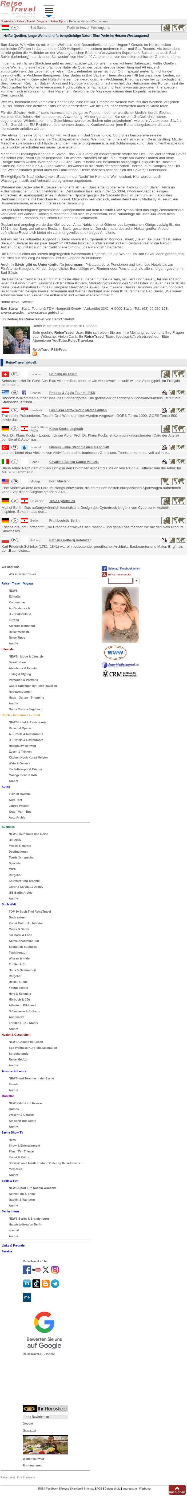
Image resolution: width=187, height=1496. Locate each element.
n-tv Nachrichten (37, 1416)
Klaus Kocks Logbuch (66, 429)
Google (28, 1423)
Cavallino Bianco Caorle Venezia (74, 462)
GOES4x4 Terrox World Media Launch (78, 410)
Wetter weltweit (33, 1458)
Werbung (144, 1488)
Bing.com (29, 1430)
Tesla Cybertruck (62, 501)
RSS (41, 1488)
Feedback (52, 1488)
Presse (65, 1488)
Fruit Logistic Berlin (64, 520)
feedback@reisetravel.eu (137, 336)
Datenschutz (112, 1488)
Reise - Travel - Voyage (32, 21)
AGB (99, 1488)
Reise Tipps (58, 21)
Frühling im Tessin (63, 374)
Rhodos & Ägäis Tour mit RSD (72, 393)
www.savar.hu (13, 312)
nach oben (177, 1492)
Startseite (7, 21)
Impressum (130, 1488)
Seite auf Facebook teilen (124, 568)
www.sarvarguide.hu (45, 312)
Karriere (76, 1488)
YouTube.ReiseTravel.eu (72, 340)
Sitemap (89, 1488)
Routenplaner (32, 1465)
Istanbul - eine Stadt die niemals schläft (79, 447)
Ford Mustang (59, 481)
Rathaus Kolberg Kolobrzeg (70, 540)
